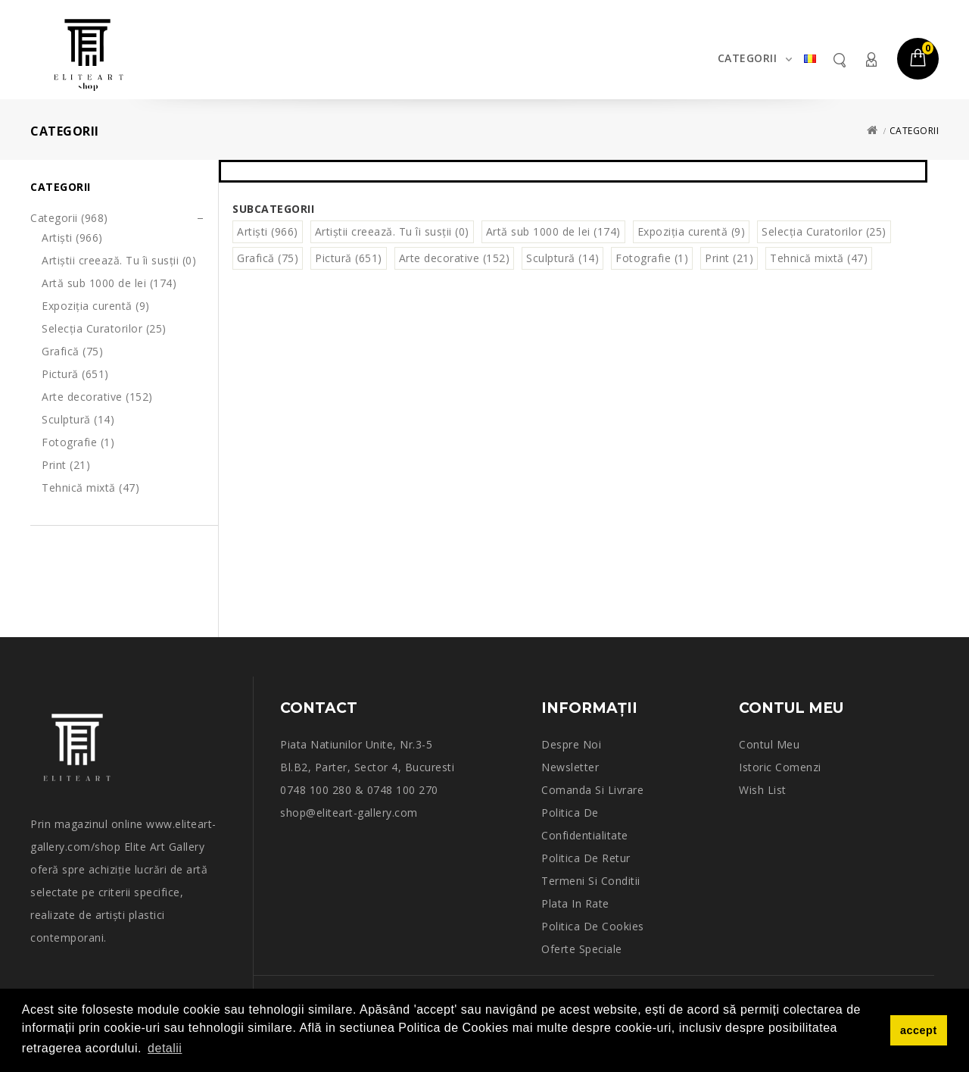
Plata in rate (575, 903)
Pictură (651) (75, 374)
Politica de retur (586, 858)
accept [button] (918, 1030)
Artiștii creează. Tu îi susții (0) (119, 260)
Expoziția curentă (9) (96, 305)
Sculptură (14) (78, 419)
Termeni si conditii (590, 881)
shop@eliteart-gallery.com (349, 812)
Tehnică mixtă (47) (90, 487)
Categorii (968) (69, 218)
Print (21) (66, 465)
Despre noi (571, 744)
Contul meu (871, 59)
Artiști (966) (72, 237)
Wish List (763, 790)
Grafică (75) (72, 351)
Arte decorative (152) (97, 396)
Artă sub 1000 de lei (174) (109, 283)
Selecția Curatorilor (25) (104, 328)
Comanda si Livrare (592, 790)
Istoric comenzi (780, 767)
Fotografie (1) (78, 442)
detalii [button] (165, 1048)
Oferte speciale (581, 949)
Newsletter (570, 767)
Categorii (747, 58)
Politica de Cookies (592, 926)
